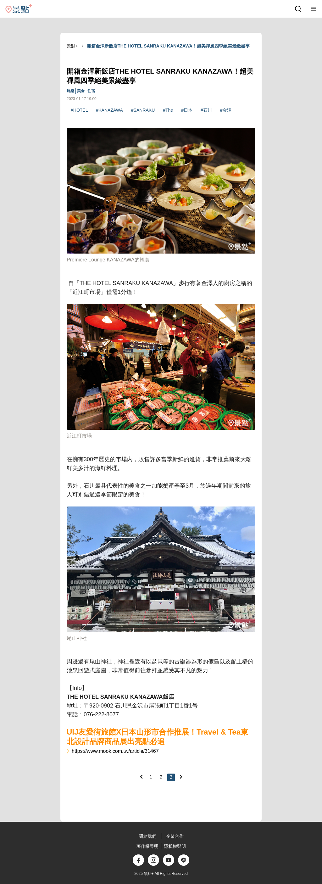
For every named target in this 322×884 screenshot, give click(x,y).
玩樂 (70, 91)
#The (168, 110)
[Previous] (141, 776)
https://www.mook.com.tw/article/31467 (115, 751)
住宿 (91, 91)
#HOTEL (79, 110)
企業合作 (175, 836)
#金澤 (225, 110)
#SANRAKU (143, 110)
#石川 (206, 110)
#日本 (186, 110)
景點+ (72, 45)
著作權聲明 (147, 846)
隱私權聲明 (175, 846)
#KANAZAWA (109, 110)
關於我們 (147, 836)
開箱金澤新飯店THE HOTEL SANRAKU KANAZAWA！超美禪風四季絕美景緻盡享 (168, 45)
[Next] (180, 776)
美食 (81, 91)
